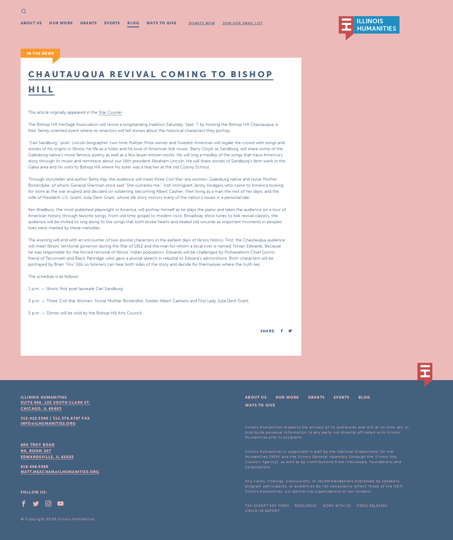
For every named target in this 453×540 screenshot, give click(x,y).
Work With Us (337, 506)
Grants (88, 23)
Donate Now (202, 23)
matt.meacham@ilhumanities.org (60, 472)
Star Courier (110, 112)
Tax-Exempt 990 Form (267, 506)
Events (112, 23)
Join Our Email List (242, 23)
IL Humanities (369, 28)
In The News (40, 53)
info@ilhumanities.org (48, 423)
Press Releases (372, 506)
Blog (133, 23)
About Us (31, 23)
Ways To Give (161, 23)
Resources (306, 506)
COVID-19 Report (262, 511)
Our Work (61, 23)
